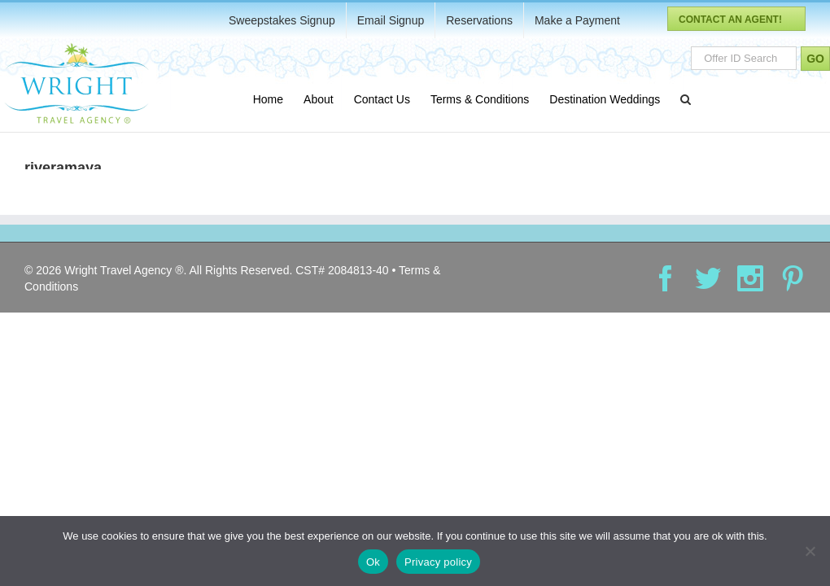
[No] (810, 551)
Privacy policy (438, 562)
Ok (373, 562)
